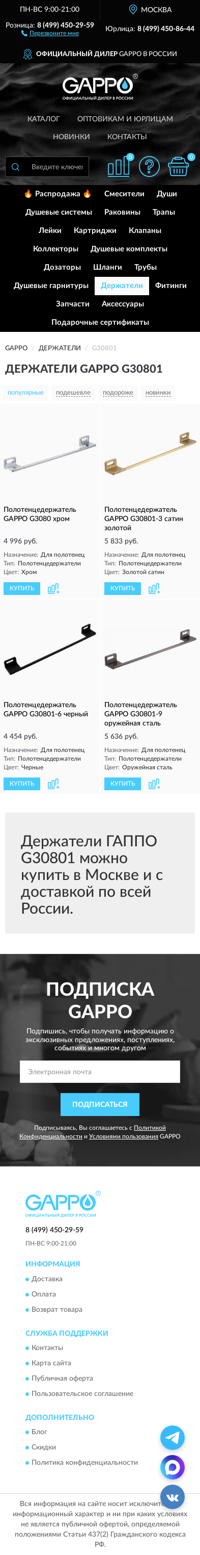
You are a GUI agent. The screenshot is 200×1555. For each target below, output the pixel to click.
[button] (50, 33)
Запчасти (73, 304)
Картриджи (95, 231)
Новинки (71, 137)
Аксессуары (123, 304)
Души (167, 194)
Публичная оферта (62, 1378)
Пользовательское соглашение (82, 1393)
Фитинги (171, 286)
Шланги (107, 267)
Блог (39, 1432)
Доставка (47, 1279)
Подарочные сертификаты (100, 322)
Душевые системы (58, 212)
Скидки (44, 1448)
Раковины (122, 212)
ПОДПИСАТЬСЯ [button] (100, 1104)
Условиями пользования (123, 1136)
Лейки (50, 231)
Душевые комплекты (129, 249)
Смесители (124, 194)
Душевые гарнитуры (51, 286)
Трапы (164, 212)
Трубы (145, 267)
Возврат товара (57, 1309)
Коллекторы (55, 249)
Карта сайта (51, 1363)
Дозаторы (62, 267)
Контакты (127, 137)
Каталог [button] (43, 119)
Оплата (44, 1294)
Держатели (122, 286)
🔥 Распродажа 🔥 (57, 194)
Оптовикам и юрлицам (125, 119)
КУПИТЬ (22, 588)
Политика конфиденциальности (85, 1463)
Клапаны (145, 231)
